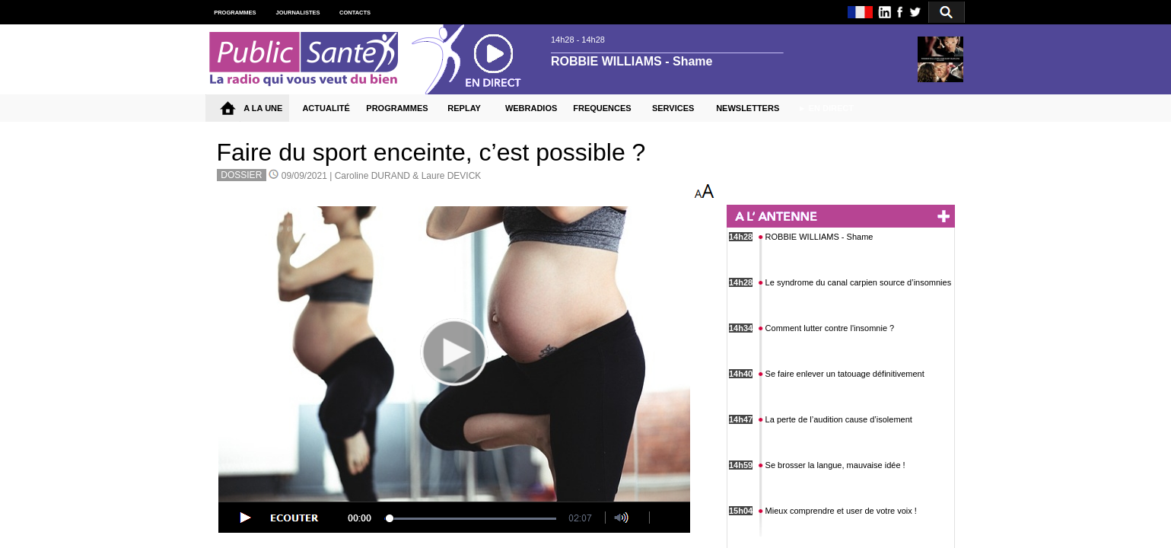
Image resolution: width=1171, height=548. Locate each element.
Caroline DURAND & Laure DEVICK (408, 175)
